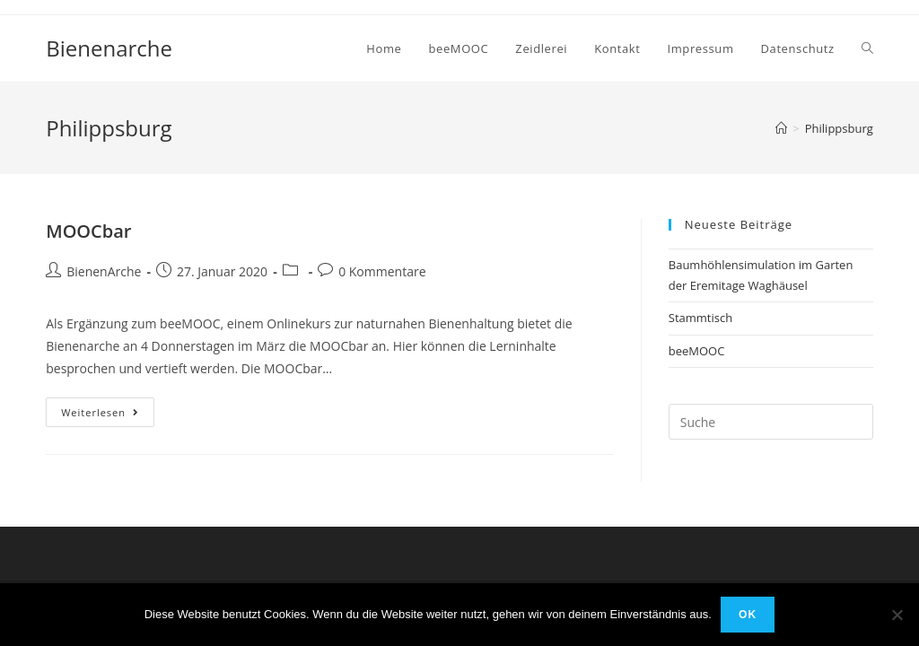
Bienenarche (109, 48)
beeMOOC (697, 351)
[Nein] (897, 615)
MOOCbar (88, 231)
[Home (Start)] (781, 128)
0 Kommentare (381, 271)
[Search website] (867, 48)
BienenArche (103, 271)
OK (748, 614)
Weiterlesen (107, 412)
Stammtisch (700, 318)
